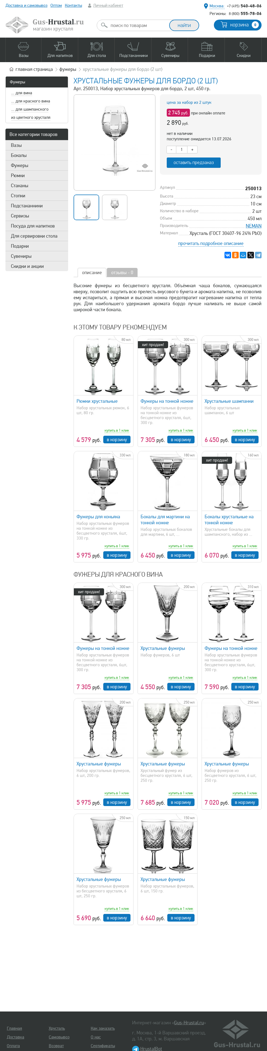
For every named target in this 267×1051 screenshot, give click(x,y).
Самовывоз (59, 1037)
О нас (96, 1037)
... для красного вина (30, 101)
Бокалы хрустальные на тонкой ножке (229, 520)
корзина (244, 24)
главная (34, 69)
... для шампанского (29, 109)
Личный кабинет (108, 5)
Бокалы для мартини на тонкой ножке (165, 520)
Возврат (56, 1046)
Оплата (13, 1046)
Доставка (15, 1037)
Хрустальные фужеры (163, 648)
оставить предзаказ (194, 162)
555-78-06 (245, 13)
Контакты (73, 5)
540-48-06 (244, 5)
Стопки (18, 196)
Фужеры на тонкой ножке (167, 401)
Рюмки (18, 175)
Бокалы (19, 155)
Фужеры (17, 82)
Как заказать (103, 1028)
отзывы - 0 (122, 272)
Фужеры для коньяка (98, 517)
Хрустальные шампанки (229, 401)
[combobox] (138, 25)
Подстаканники (27, 206)
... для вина (21, 93)
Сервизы (20, 216)
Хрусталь (57, 1028)
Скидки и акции (27, 266)
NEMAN (254, 226)
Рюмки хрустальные (97, 401)
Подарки (20, 246)
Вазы (16, 145)
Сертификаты (103, 1046)
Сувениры (21, 256)
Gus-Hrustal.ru (189, 1023)
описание (92, 272)
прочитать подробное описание (211, 243)
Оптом (56, 5)
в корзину (117, 440)
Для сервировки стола (34, 236)
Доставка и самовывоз (26, 5)
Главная (14, 1028)
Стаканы (19, 186)
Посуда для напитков (33, 226)
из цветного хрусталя (30, 117)
